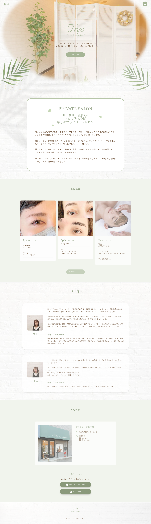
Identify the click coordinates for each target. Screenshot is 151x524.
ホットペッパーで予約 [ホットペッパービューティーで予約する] (75, 485)
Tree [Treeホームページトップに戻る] (6, 4)
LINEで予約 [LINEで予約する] (75, 492)
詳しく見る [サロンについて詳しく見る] (76, 55)
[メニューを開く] (145, 4)
